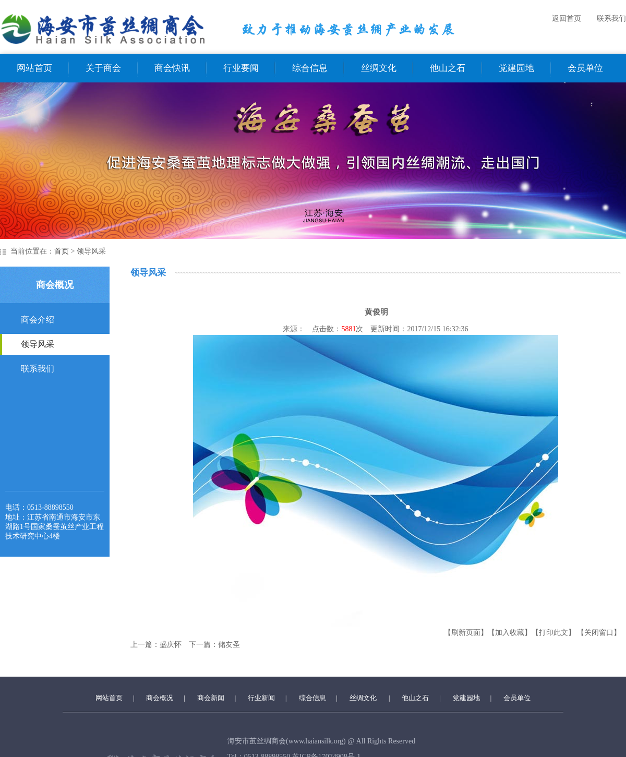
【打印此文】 (553, 632)
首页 (61, 251)
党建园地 (516, 68)
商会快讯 (172, 68)
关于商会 (103, 68)
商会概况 (159, 698)
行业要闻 (241, 68)
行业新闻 (261, 698)
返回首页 (566, 18)
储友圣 (229, 644)
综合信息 (310, 68)
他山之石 (447, 68)
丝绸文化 (378, 68)
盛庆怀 (171, 644)
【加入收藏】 (510, 632)
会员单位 (585, 68)
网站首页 (34, 68)
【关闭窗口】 (599, 632)
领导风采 (37, 344)
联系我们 (611, 18)
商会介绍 (37, 319)
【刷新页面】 (466, 632)
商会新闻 (210, 698)
